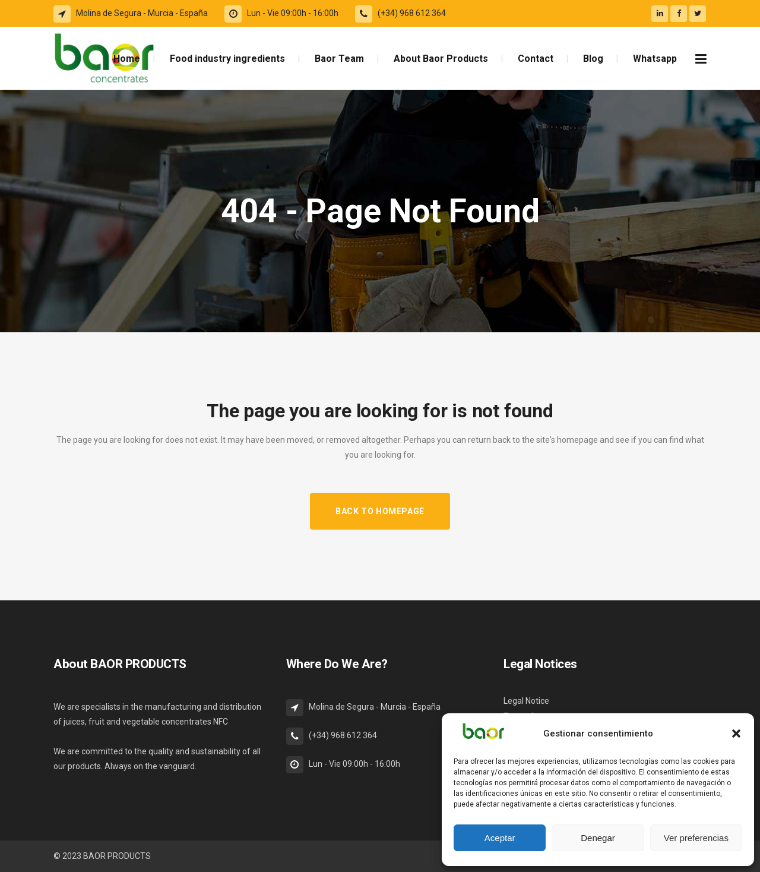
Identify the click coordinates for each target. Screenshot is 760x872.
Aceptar (499, 838)
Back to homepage (380, 511)
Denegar (598, 838)
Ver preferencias (696, 838)
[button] (736, 733)
